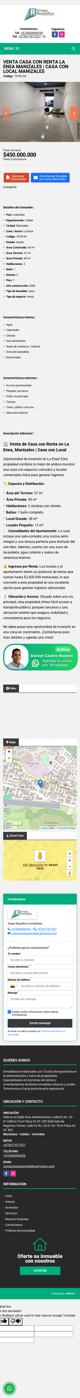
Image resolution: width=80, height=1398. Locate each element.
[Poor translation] (15, 1322)
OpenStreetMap (67, 828)
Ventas (10, 1201)
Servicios (11, 1213)
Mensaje (13, 992)
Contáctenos (13, 1225)
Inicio (8, 1196)
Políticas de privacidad (20, 1230)
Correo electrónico (19, 966)
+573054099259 (32, 33)
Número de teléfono (20, 979)
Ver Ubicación (33, 865)
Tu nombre (15, 953)
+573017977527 (30, 36)
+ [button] (9, 752)
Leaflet (44, 828)
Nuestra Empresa (16, 1219)
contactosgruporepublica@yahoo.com (34, 933)
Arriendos (11, 1207)
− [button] (9, 758)
